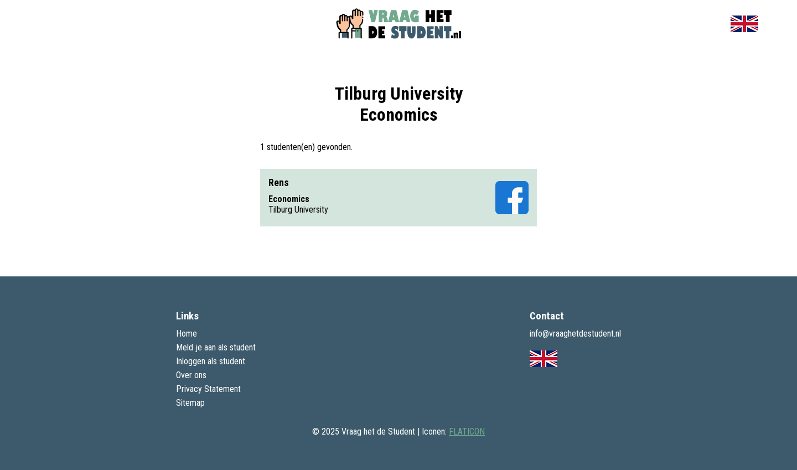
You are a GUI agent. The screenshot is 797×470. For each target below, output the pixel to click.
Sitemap (190, 402)
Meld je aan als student (216, 347)
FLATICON (467, 431)
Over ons (191, 375)
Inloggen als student (210, 361)
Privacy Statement (208, 389)
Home (186, 333)
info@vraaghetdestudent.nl (575, 333)
